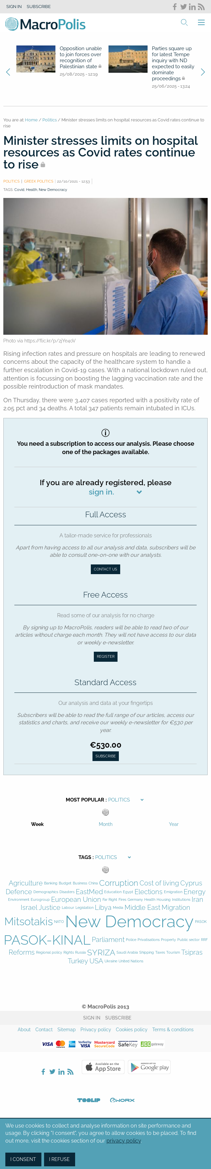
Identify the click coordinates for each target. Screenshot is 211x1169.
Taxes (160, 952)
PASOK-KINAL (47, 940)
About (24, 1029)
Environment (18, 899)
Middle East (142, 908)
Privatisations (149, 940)
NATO (59, 922)
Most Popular (85, 800)
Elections (149, 892)
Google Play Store (149, 1067)
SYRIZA (101, 952)
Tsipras (192, 952)
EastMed (89, 892)
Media (118, 908)
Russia (80, 952)
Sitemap (66, 1029)
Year (174, 824)
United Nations (131, 961)
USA (96, 961)
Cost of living (159, 883)
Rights (68, 952)
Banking (50, 883)
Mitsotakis (28, 921)
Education (113, 892)
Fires (122, 899)
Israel (29, 908)
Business (80, 883)
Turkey (78, 961)
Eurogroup (40, 899)
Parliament (108, 940)
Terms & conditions (173, 1029)
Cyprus (191, 883)
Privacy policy (95, 1029)
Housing (164, 899)
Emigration (173, 892)
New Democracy (53, 189)
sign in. (101, 491)
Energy (195, 892)
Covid (19, 189)
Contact (44, 1029)
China (93, 883)
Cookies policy (132, 1029)
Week (37, 824)
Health (31, 189)
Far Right (109, 899)
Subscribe (39, 6)
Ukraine (110, 961)
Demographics (45, 892)
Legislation (84, 908)
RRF (204, 940)
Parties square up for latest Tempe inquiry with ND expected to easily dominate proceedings (173, 63)
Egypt (128, 892)
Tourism (173, 952)
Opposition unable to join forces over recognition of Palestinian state (81, 57)
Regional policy (49, 952)
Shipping (146, 952)
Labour (68, 908)
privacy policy (124, 1141)
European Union (76, 900)
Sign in (14, 6)
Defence (19, 892)
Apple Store (103, 1067)
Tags (84, 857)
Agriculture (26, 883)
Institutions (181, 899)
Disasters (66, 892)
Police (131, 940)
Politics (49, 119)
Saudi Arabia (127, 952)
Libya (103, 908)
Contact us (105, 569)
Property (168, 940)
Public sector (188, 940)
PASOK (201, 922)
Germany (135, 899)
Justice (49, 908)
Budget (65, 883)
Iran (197, 900)
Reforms (22, 952)
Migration (176, 908)
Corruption (118, 883)
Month (106, 824)
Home (31, 119)
